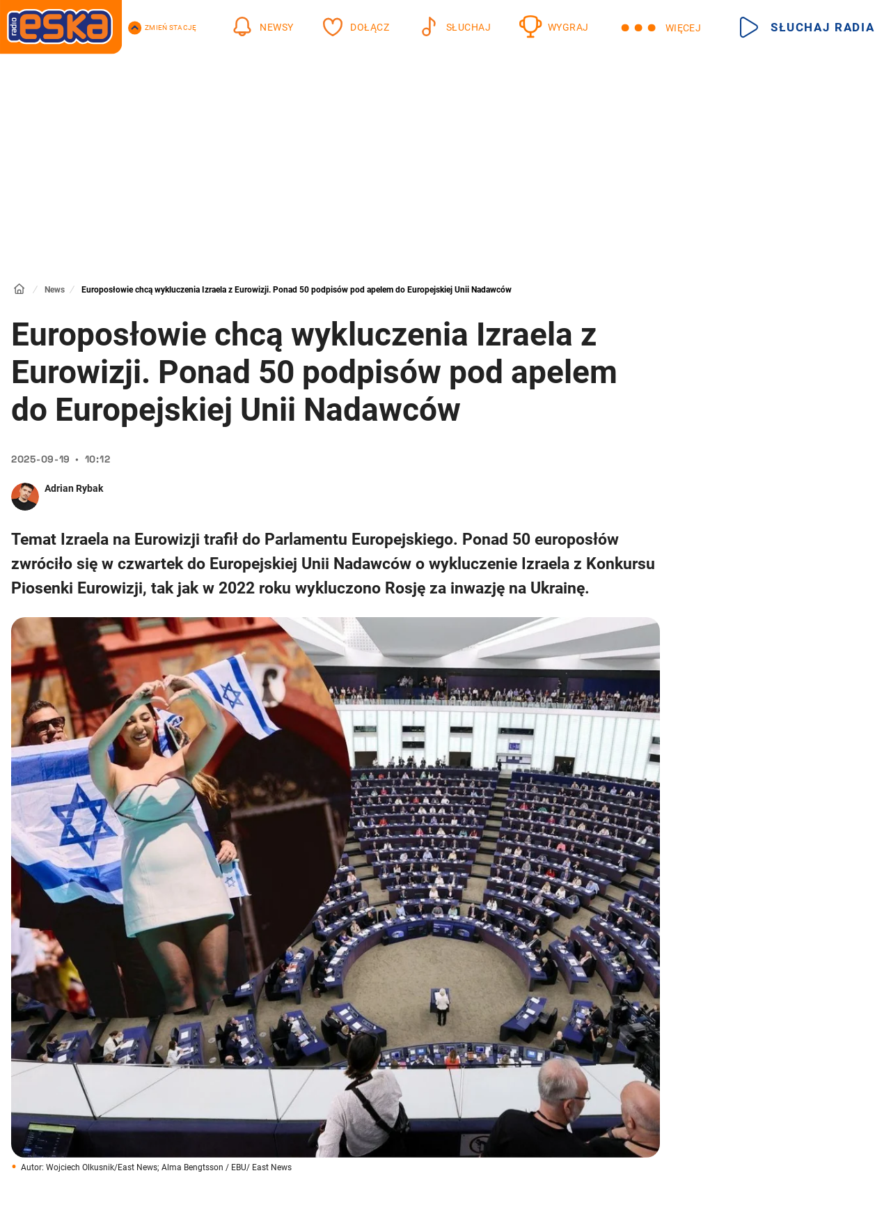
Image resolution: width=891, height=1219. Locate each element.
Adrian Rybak (74, 488)
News (55, 290)
